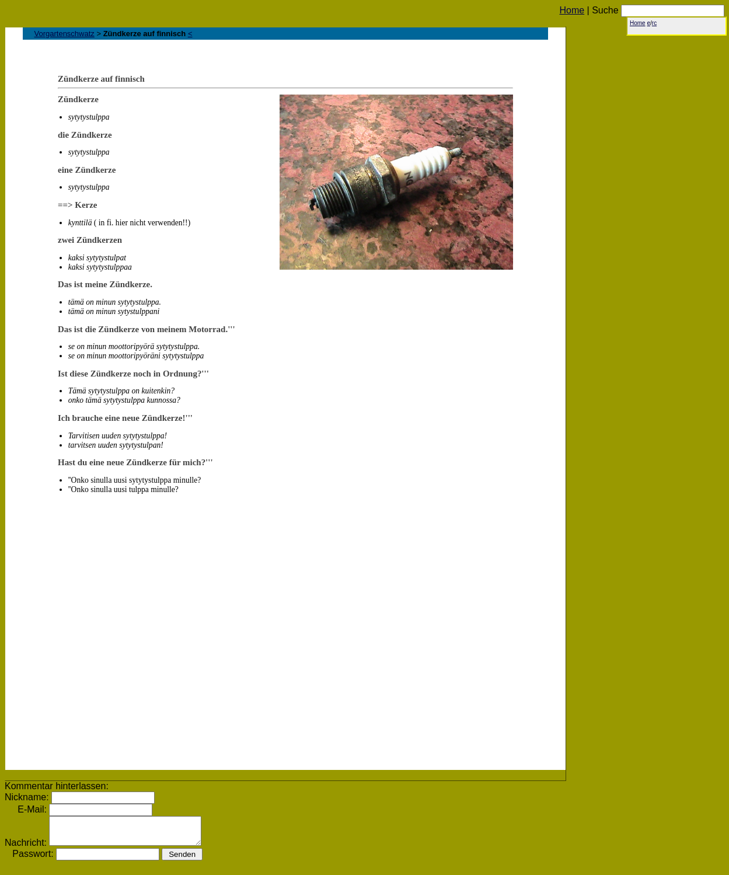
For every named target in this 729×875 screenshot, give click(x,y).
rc (654, 23)
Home (571, 10)
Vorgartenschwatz (64, 33)
